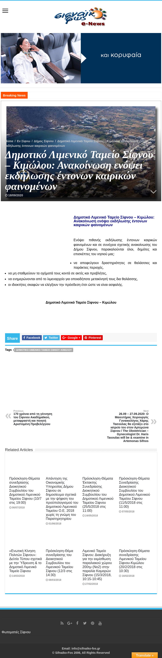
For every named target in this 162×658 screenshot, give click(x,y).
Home (9, 141)
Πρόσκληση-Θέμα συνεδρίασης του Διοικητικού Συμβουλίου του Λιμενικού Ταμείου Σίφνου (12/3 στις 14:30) (59, 563)
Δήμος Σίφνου (44, 141)
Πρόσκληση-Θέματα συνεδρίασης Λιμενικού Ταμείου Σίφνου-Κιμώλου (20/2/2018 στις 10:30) (134, 561)
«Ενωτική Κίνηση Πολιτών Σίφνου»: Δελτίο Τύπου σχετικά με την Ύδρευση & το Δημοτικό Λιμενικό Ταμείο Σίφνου (25, 561)
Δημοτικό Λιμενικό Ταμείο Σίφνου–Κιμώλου (44, 350)
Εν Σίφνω (23, 141)
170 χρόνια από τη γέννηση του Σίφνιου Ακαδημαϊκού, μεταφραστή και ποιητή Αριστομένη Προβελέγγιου (35, 418)
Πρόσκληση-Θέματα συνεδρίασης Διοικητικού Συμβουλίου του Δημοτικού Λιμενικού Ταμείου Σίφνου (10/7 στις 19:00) (25, 490)
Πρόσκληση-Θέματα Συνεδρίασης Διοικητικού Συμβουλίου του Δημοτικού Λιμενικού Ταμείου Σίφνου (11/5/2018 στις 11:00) (134, 492)
